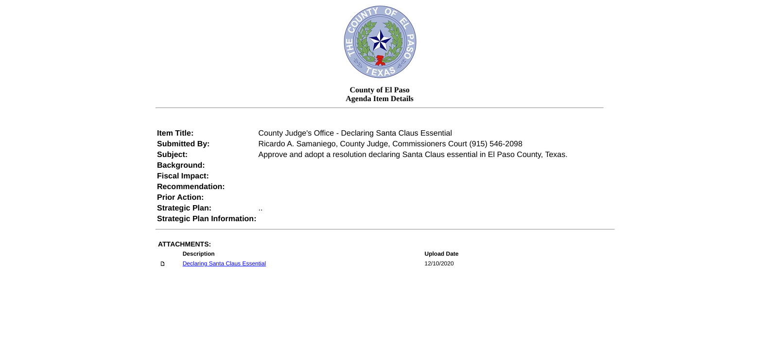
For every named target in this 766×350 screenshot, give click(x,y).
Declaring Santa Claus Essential (224, 263)
